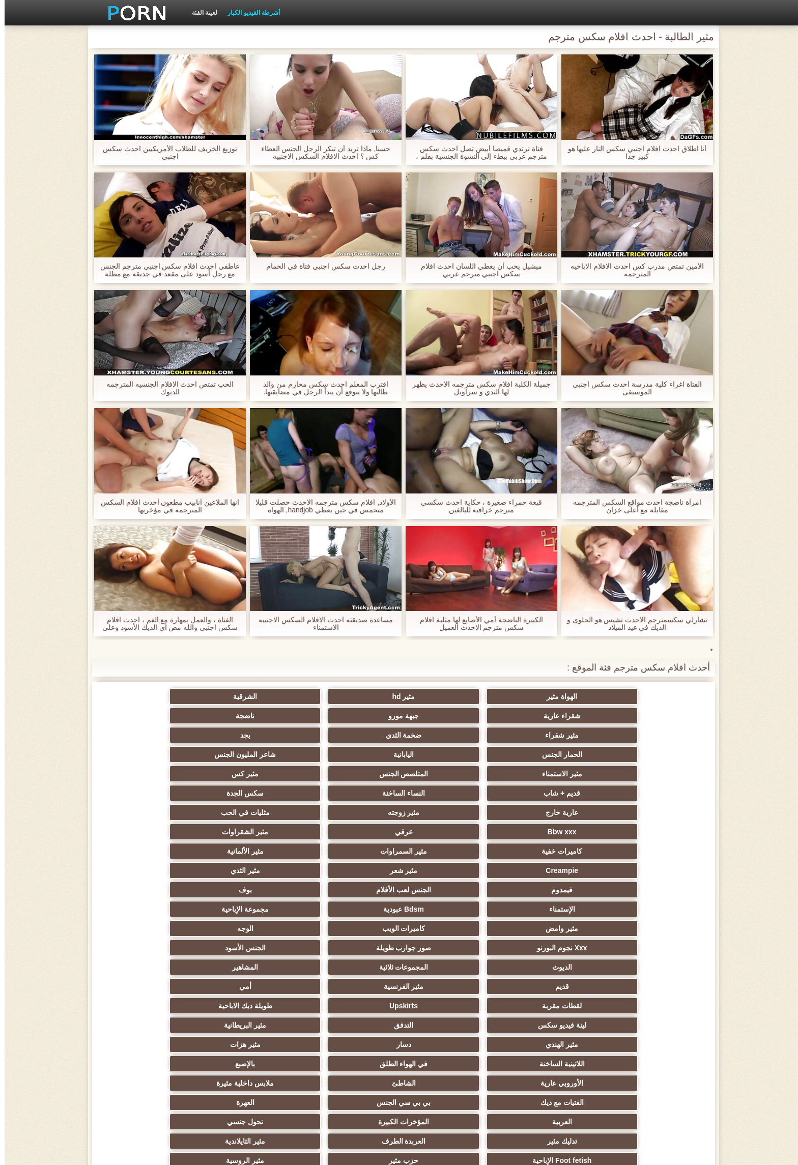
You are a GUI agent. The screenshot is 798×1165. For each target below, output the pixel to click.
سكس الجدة (149, 735)
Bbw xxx (349, 754)
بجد (449, 716)
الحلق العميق (648, 1064)
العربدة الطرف (249, 909)
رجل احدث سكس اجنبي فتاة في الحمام (321, 266)
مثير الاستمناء (648, 735)
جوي (448, 1025)
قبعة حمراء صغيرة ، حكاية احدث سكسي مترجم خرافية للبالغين (476, 506)
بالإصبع (150, 870)
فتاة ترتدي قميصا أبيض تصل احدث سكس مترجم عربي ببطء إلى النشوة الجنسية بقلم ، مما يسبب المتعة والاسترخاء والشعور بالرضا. (477, 152)
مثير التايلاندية (150, 909)
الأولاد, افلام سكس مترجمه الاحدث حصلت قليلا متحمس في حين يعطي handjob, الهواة (321, 506)
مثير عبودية (448, 1044)
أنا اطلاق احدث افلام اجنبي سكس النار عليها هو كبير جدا (632, 152)
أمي (150, 832)
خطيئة (548, 986)
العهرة (149, 890)
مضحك (149, 986)
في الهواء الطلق (249, 870)
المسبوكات (150, 967)
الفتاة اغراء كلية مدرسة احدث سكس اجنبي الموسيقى (632, 388)
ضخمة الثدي (548, 716)
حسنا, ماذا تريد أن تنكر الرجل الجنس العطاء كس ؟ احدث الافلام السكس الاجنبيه (321, 152)
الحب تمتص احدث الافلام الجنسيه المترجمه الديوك (165, 388)
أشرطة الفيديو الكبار (249, 12)
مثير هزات (449, 870)
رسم (549, 1044)
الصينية (349, 967)
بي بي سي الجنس (249, 890)
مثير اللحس (249, 1044)
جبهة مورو (249, 696)
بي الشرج (249, 1006)
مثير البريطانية (150, 851)
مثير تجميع (548, 967)
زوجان (448, 1006)
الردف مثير (648, 1006)
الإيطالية (150, 1044)
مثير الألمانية (449, 774)
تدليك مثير (349, 909)
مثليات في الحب (448, 754)
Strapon (548, 948)
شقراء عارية (349, 696)
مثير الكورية (249, 986)
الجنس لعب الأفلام (548, 793)
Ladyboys (348, 1064)
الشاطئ (548, 890)
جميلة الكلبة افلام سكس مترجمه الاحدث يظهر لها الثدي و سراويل (477, 388)
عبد (648, 1025)
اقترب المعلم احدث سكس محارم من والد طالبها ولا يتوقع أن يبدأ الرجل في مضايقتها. (321, 388)
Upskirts (548, 851)
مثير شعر (250, 774)
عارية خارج (648, 754)
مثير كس (448, 735)
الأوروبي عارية (648, 890)
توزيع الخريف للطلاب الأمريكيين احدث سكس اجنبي (165, 152)
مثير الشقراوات (150, 754)
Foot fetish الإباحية (648, 928)
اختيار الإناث (648, 948)
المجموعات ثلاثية (548, 832)
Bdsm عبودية (249, 793)
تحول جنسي (449, 909)
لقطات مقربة (648, 851)
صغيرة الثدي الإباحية (150, 928)
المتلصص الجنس (548, 735)
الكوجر (149, 1025)
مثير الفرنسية (250, 832)
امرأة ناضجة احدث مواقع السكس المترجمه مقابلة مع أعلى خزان (632, 506)
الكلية (249, 928)
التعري (249, 948)
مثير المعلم (349, 1044)
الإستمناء (349, 793)
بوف (448, 793)
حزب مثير (548, 928)
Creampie (349, 774)
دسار (548, 870)
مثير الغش (149, 948)
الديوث (648, 832)
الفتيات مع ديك (349, 890)
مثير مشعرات (648, 967)
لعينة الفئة (200, 12)
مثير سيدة (349, 1006)
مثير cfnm (648, 1044)
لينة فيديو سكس (349, 851)
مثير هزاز (449, 1064)
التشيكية (648, 986)
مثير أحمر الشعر (448, 948)
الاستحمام (349, 1025)
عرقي (250, 754)
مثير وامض (648, 812)
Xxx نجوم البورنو (349, 812)
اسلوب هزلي (349, 948)
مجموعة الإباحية (150, 793)
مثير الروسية (449, 928)
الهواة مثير (648, 696)
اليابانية (249, 716)
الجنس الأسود (149, 812)
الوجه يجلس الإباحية (150, 1006)
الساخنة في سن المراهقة (349, 928)
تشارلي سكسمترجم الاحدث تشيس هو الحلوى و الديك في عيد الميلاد (632, 623)
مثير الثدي (149, 774)
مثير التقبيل (349, 986)
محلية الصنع (249, 1025)
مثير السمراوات (548, 774)
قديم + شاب (349, 735)
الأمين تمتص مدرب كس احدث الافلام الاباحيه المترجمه (632, 270)
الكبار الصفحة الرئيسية (231, 1151)
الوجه (449, 812)
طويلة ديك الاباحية (449, 851)
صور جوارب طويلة (249, 812)
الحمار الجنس (349, 716)
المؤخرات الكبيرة (548, 909)
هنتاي (548, 1064)
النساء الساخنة (249, 735)
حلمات (449, 967)
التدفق (249, 851)
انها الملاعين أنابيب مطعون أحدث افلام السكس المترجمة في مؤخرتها (165, 506)
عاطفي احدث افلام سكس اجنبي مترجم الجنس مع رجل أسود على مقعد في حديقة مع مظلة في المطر (165, 270)
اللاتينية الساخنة (349, 870)
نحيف (449, 986)
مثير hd (548, 696)
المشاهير (449, 832)
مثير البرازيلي (149, 1064)
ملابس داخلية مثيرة (449, 890)
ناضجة (149, 696)
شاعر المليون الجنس (150, 716)
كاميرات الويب (548, 812)
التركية (548, 1006)
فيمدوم (648, 793)
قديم (349, 832)
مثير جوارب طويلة (548, 1025)
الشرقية (449, 696)
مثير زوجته (548, 754)
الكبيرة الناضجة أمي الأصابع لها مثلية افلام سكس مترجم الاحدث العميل (476, 623)
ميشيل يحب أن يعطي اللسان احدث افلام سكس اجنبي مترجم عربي (476, 270)
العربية (648, 909)
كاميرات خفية (648, 774)
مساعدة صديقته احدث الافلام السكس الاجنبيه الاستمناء (321, 623)
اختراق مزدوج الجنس (249, 967)
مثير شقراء (648, 716)
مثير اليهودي (249, 1064)
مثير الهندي (648, 870)
